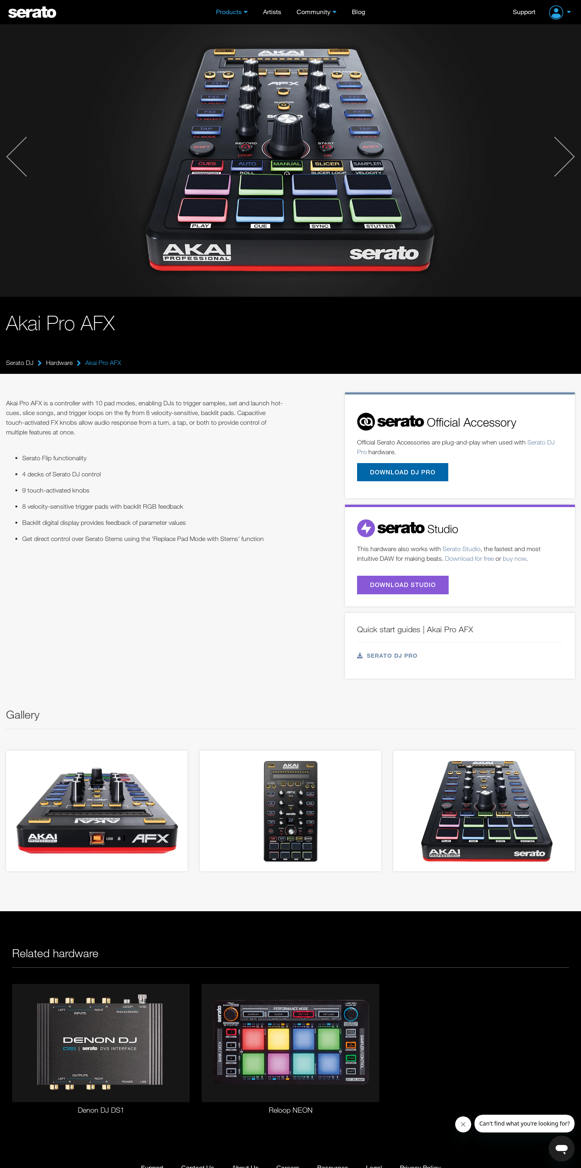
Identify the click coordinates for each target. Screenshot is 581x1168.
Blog (358, 11)
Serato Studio (462, 548)
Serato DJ (19, 362)
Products (229, 11)
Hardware (59, 362)
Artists (272, 11)
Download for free (469, 558)
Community (313, 11)
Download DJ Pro (402, 472)
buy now (514, 558)
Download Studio (403, 584)
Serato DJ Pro (387, 655)
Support (524, 11)
